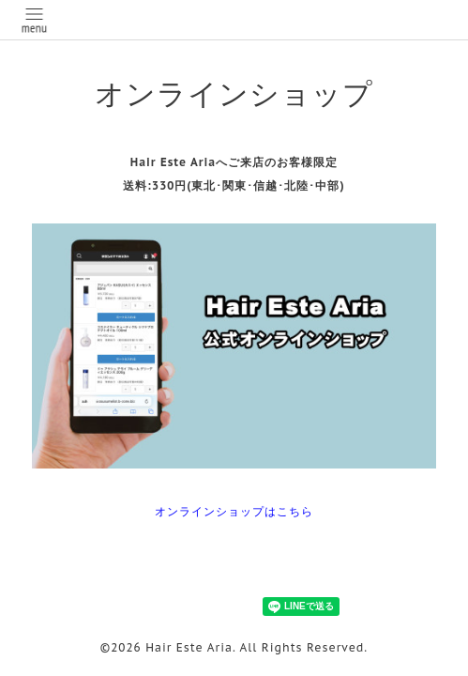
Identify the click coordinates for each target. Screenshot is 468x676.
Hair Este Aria (189, 647)
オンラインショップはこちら (234, 511)
